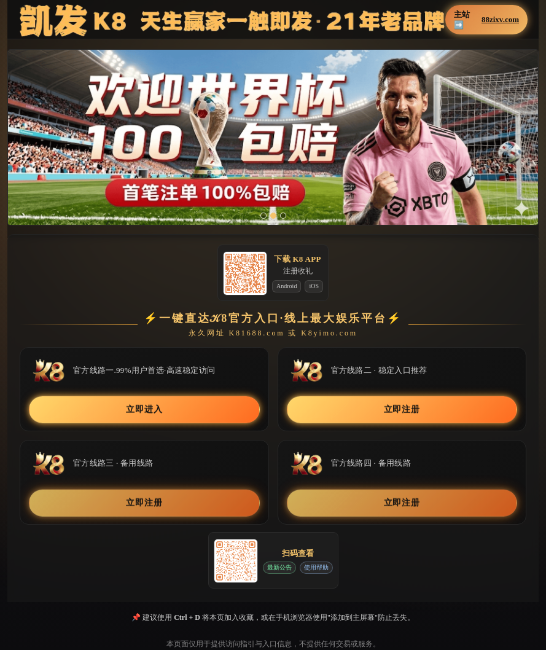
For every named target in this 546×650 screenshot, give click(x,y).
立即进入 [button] (144, 409)
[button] (273, 137)
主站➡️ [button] (486, 19)
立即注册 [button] (402, 409)
